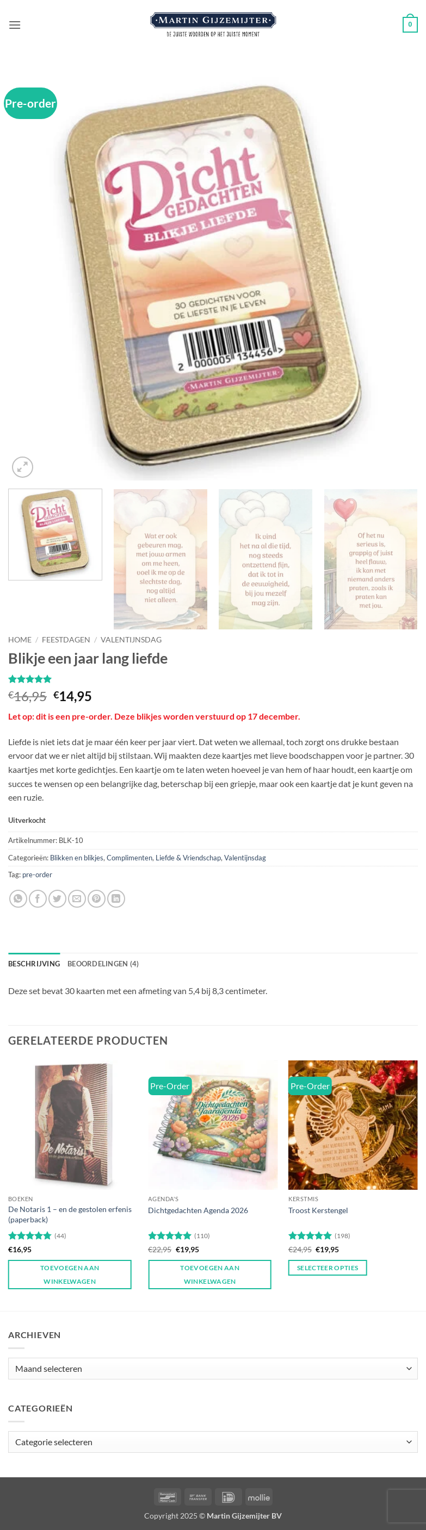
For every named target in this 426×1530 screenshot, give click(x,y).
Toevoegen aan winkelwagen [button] (70, 1274)
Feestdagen (66, 639)
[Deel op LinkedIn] (116, 899)
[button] (14, 24)
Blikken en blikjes (76, 857)
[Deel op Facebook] (38, 899)
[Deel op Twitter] (57, 899)
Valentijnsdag (131, 639)
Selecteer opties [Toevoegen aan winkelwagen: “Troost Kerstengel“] (328, 1267)
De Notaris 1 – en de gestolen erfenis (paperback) (70, 1214)
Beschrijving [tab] (34, 963)
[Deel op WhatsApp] (18, 899)
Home (20, 639)
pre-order (37, 874)
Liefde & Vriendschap (188, 857)
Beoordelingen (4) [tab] (103, 963)
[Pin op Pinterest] (97, 899)
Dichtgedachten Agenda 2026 (198, 1210)
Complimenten (129, 857)
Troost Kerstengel (318, 1210)
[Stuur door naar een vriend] (77, 899)
